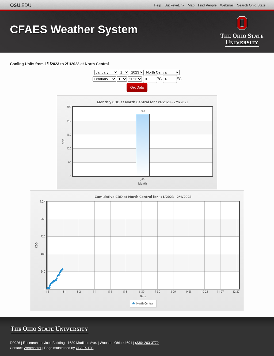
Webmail (226, 5)
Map (191, 5)
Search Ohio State (251, 5)
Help (157, 5)
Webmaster (32, 348)
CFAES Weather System (74, 29)
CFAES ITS (84, 348)
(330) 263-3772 (147, 343)
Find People (207, 5)
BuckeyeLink (174, 5)
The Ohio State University (20, 5)
